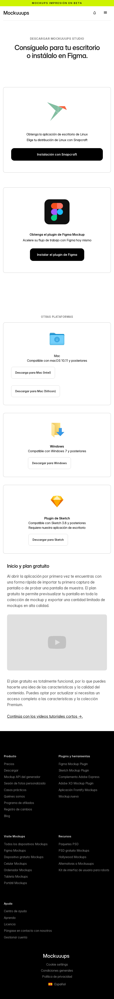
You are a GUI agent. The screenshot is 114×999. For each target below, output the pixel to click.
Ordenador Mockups (18, 870)
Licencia (9, 924)
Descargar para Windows (49, 463)
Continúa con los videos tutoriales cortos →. (45, 716)
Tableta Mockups (16, 876)
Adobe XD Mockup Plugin (76, 783)
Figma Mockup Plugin (73, 764)
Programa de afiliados (19, 803)
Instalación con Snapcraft (57, 154)
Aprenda (9, 918)
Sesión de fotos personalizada (24, 783)
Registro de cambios (18, 809)
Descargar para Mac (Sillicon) (35, 391)
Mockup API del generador (22, 777)
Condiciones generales (57, 970)
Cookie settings (57, 964)
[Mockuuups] (45, 13)
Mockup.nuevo (69, 796)
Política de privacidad (57, 976)
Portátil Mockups (15, 883)
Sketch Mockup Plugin (74, 770)
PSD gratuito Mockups (74, 850)
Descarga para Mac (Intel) (33, 372)
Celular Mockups (15, 864)
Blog (7, 816)
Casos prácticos (15, 790)
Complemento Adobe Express (79, 777)
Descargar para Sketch (48, 539)
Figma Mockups (15, 850)
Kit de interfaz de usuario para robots (84, 870)
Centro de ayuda (15, 911)
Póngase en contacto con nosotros (28, 931)
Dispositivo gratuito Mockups (23, 857)
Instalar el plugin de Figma (57, 255)
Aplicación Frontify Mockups (78, 790)
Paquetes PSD (69, 844)
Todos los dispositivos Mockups (26, 844)
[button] (95, 13)
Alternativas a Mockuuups (76, 864)
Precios (9, 764)
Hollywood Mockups (72, 857)
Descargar (11, 770)
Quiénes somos (14, 796)
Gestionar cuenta (15, 937)
